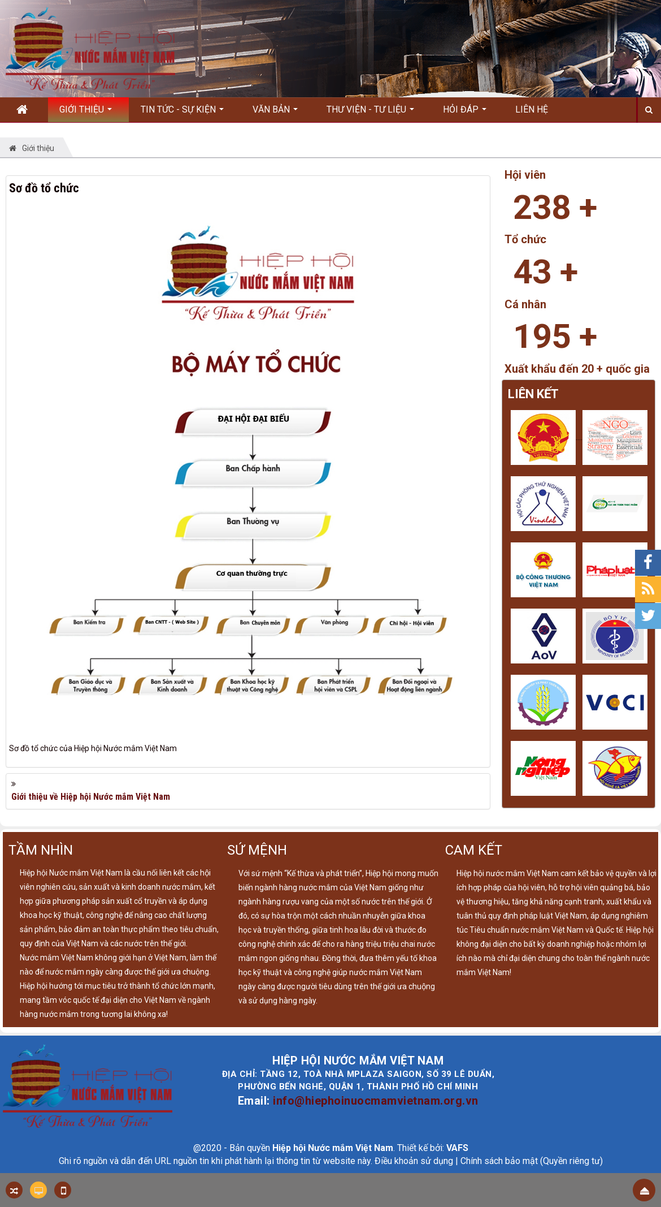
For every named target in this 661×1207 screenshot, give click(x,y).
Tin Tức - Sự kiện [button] (182, 113)
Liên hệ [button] (531, 109)
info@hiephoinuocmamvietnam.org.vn (376, 1100)
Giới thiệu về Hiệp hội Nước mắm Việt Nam (90, 796)
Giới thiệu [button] (85, 113)
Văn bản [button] (275, 113)
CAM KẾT (473, 850)
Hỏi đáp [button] (464, 113)
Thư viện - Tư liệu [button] (370, 113)
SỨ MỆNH (257, 850)
